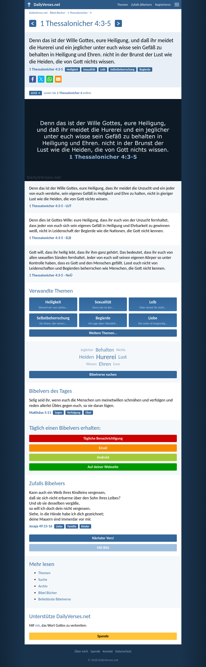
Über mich (81, 651)
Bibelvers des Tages (50, 391)
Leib (102, 69)
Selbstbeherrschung (122, 69)
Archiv (43, 586)
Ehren (105, 364)
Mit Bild (103, 547)
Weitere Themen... (103, 333)
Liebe (59, 526)
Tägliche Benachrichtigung (103, 438)
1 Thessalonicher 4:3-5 (46, 69)
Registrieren (163, 5)
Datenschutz (123, 651)
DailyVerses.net (38, 12)
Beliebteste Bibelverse (54, 599)
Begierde (144, 69)
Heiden (86, 357)
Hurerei (106, 357)
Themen (122, 5)
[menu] (176, 6)
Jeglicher (86, 350)
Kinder (85, 526)
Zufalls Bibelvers (141, 5)
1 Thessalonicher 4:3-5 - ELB (50, 238)
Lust (122, 357)
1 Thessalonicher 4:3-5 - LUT (50, 206)
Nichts (121, 350)
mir (37, 625)
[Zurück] (32, 23)
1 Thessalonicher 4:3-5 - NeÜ (50, 275)
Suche (42, 579)
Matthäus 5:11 (40, 412)
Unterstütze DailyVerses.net (59, 616)
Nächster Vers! (103, 538)
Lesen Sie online (67, 93)
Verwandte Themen (51, 290)
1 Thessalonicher (77, 12)
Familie (71, 526)
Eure (116, 364)
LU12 (35, 93)
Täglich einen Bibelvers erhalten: (65, 428)
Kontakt (108, 651)
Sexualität (89, 69)
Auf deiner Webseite (103, 467)
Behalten (104, 350)
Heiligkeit (72, 69)
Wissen (91, 364)
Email (103, 448)
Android (103, 457)
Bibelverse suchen (102, 374)
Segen (58, 412)
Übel (88, 412)
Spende (102, 636)
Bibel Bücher (57, 12)
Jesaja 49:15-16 (40, 526)
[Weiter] (118, 23)
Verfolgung (73, 412)
